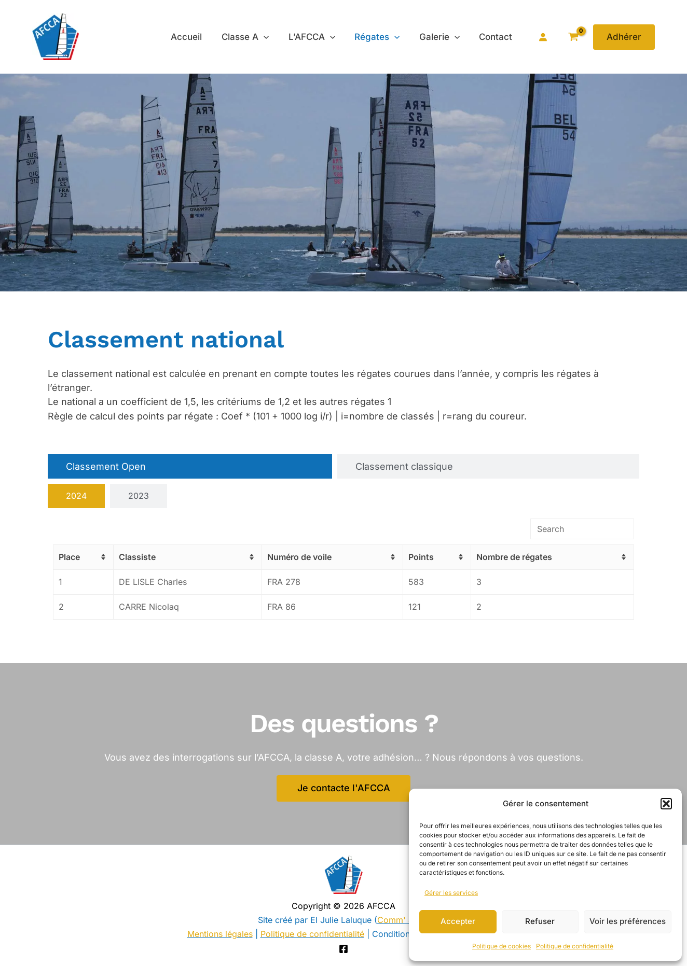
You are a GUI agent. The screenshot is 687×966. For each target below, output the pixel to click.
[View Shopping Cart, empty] (573, 37)
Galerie (442, 37)
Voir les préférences (627, 921)
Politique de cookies (501, 946)
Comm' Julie (402, 920)
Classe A (253, 37)
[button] (666, 804)
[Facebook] (343, 949)
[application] (271, 37)
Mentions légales (220, 934)
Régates (381, 37)
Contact (496, 37)
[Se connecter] (542, 36)
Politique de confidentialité (574, 946)
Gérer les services (451, 893)
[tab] (190, 466)
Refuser (540, 921)
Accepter (458, 921)
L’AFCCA (318, 37)
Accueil (196, 37)
